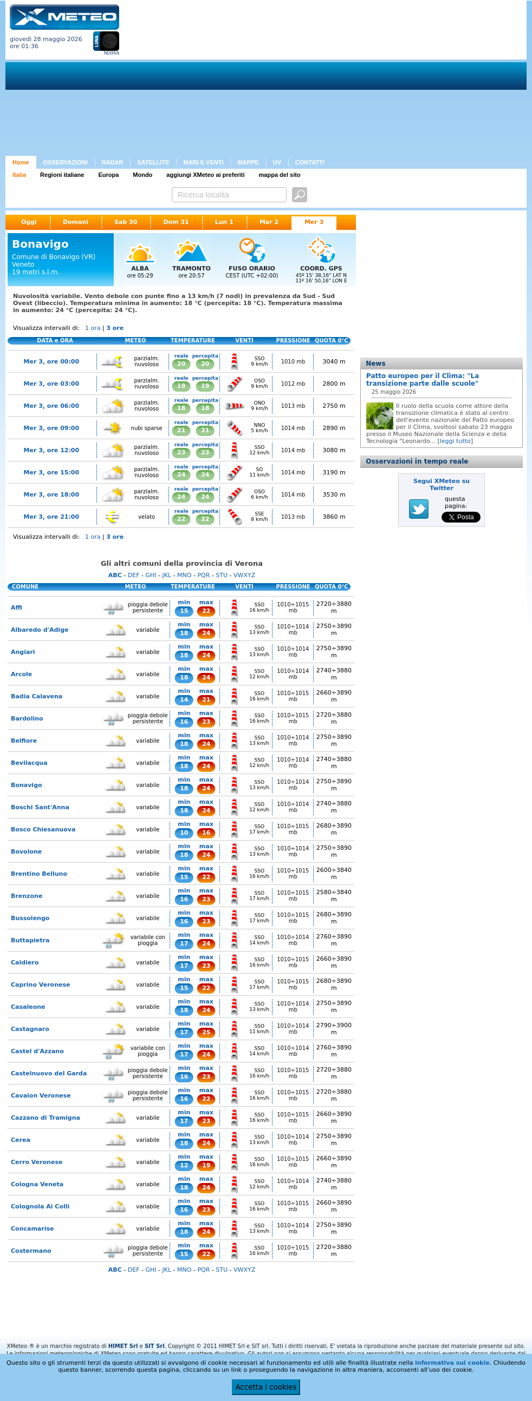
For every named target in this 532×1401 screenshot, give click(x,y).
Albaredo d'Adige (39, 629)
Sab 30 (125, 222)
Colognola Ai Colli (40, 1206)
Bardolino (27, 718)
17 (184, 943)
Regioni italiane (62, 174)
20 (181, 363)
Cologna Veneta (37, 1184)
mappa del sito (280, 174)
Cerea (20, 1140)
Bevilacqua (29, 762)
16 (184, 721)
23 (181, 452)
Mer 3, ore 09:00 (52, 428)
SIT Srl (155, 1346)
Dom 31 (176, 222)
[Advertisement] (274, 80)
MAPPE (247, 162)
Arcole (21, 674)
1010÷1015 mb (293, 607)
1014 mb (293, 428)
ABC (115, 575)
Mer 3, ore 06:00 (52, 405)
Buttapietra (30, 940)
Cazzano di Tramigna (45, 1117)
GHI (150, 575)
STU (222, 575)
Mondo (142, 174)
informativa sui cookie (452, 1362)
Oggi (29, 222)
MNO (184, 575)
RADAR (113, 162)
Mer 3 (313, 222)
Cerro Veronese (36, 1162)
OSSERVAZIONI (65, 162)
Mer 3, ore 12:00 (52, 450)
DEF (134, 575)
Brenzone (26, 896)
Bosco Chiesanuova (43, 829)
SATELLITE (153, 162)
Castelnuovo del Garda (49, 1073)
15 (184, 610)
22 (181, 519)
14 (184, 699)
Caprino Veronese (40, 984)
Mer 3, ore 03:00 (52, 383)
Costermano (31, 1250)
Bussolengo (30, 918)
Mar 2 (268, 222)
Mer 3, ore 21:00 (52, 516)
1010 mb (293, 362)
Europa (108, 174)
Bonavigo (26, 785)
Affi (16, 607)
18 (181, 408)
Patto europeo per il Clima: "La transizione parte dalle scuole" (422, 379)
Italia (19, 174)
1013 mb (293, 406)
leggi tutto (455, 441)
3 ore (115, 328)
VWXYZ (244, 575)
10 (184, 832)
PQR (203, 575)
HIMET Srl (123, 1346)
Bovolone (26, 851)
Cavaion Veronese (41, 1095)
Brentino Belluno (39, 873)
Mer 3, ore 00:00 (52, 361)
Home (20, 162)
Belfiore (24, 740)
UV (277, 162)
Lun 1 (224, 222)
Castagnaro (30, 1029)
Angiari (23, 652)
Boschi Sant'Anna (40, 807)
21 (181, 430)
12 (184, 1165)
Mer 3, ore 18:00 (52, 494)
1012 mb (293, 384)
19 (181, 385)
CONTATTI (310, 162)
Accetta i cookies (266, 1387)
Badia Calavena (36, 696)
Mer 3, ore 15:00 (52, 472)
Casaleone (28, 1006)
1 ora (93, 328)
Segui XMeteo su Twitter (441, 485)
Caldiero (24, 962)
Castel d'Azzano (37, 1051)
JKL (166, 575)
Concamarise (32, 1228)
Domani (75, 222)
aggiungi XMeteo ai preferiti (205, 174)
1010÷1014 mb (293, 630)
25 (206, 1032)
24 (181, 474)
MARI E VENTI (203, 162)
